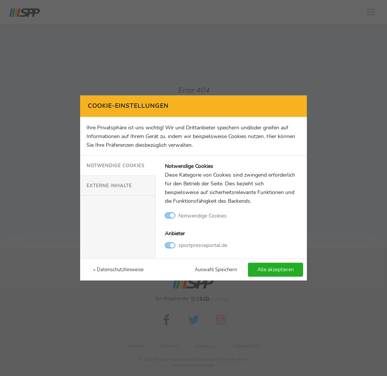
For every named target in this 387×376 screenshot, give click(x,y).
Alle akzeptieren (275, 269)
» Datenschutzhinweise (118, 269)
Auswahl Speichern (216, 269)
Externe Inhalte (109, 185)
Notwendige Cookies (115, 165)
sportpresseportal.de (202, 245)
